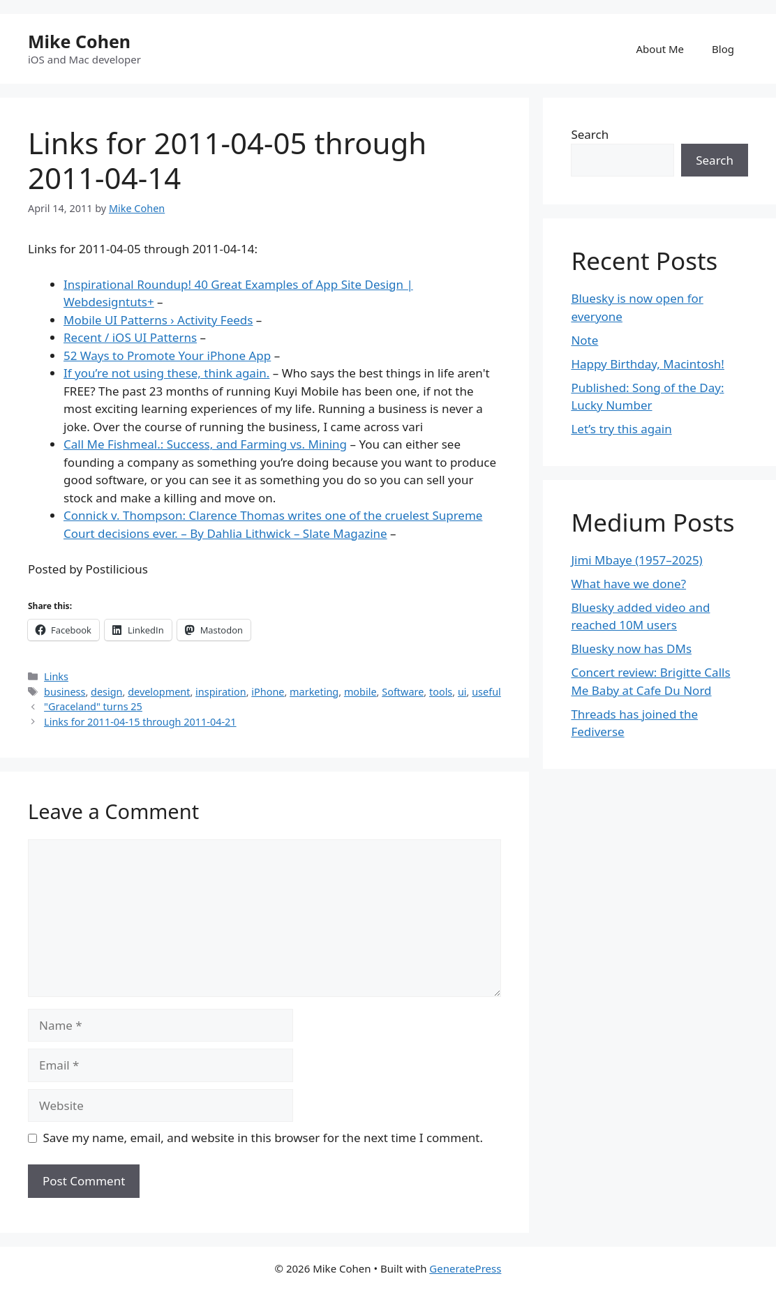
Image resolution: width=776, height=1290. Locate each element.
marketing (314, 691)
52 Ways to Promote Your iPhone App (167, 355)
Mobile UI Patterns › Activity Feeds (158, 320)
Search (590, 134)
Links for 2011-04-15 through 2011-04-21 (140, 721)
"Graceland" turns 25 (93, 706)
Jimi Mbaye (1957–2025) (636, 560)
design (106, 691)
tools (440, 691)
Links (56, 676)
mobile (360, 691)
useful (486, 691)
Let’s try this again (621, 429)
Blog (723, 49)
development (159, 691)
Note (584, 340)
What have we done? (628, 584)
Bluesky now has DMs (631, 648)
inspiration (220, 691)
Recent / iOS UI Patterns (130, 337)
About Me (660, 49)
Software (403, 691)
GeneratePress (465, 1268)
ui (462, 691)
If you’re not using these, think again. (166, 373)
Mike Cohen (79, 41)
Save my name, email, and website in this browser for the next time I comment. (263, 1138)
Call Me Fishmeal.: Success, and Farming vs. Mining (205, 444)
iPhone (267, 691)
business (64, 691)
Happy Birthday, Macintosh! (647, 364)
